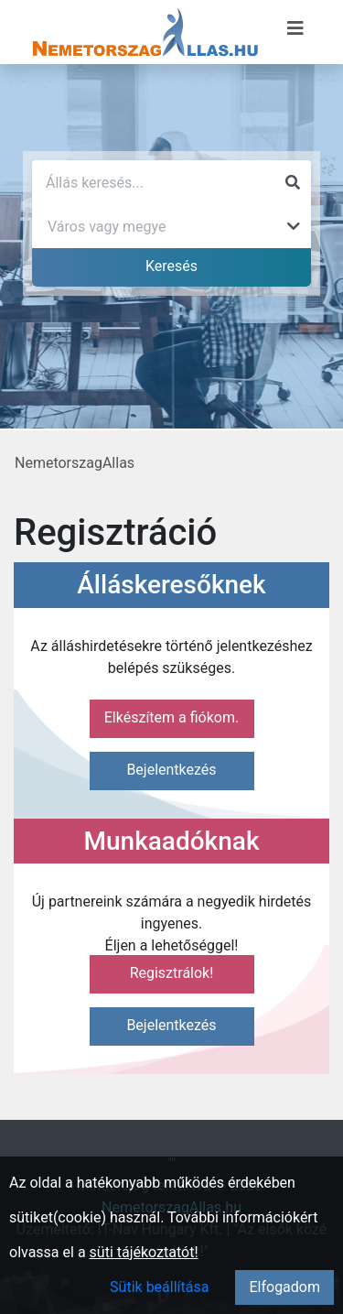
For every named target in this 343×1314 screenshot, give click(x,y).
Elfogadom (284, 1287)
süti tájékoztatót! (144, 1252)
